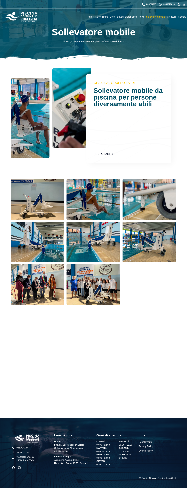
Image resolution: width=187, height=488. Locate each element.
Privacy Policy (146, 446)
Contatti (182, 17)
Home (90, 17)
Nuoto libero (101, 17)
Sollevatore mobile (155, 17)
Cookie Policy (146, 450)
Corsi (112, 17)
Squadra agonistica (127, 17)
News (141, 17)
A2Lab (172, 478)
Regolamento (146, 442)
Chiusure (171, 17)
